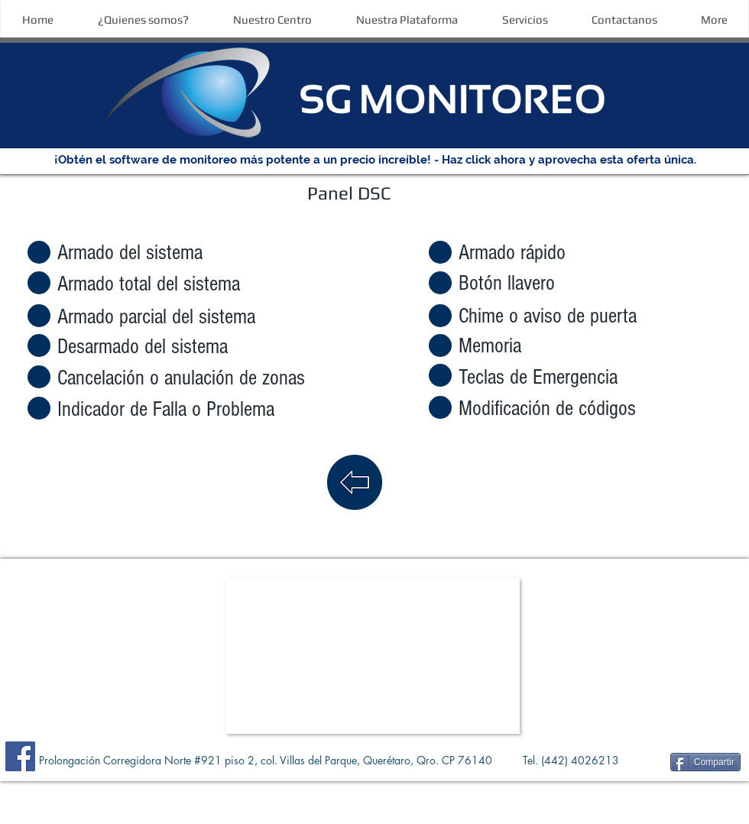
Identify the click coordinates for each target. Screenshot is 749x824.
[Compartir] (705, 762)
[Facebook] (20, 756)
